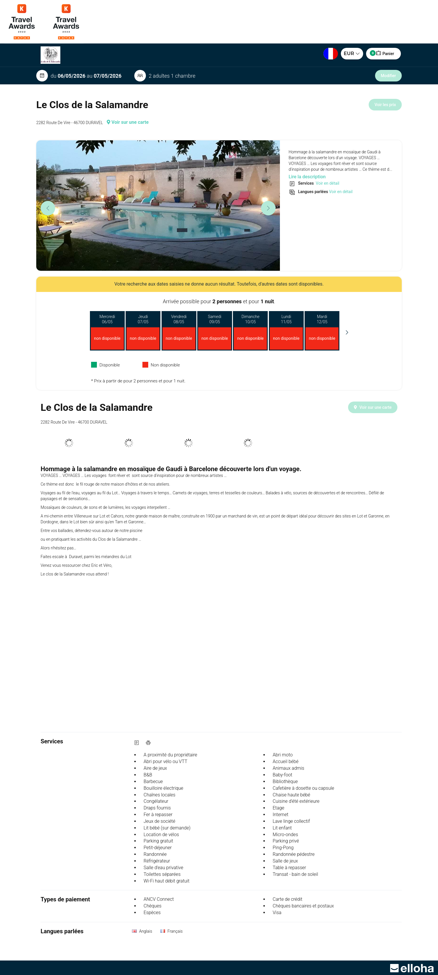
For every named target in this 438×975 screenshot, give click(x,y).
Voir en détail (327, 183)
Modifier (388, 75)
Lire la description (307, 176)
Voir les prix (385, 104)
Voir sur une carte (128, 122)
